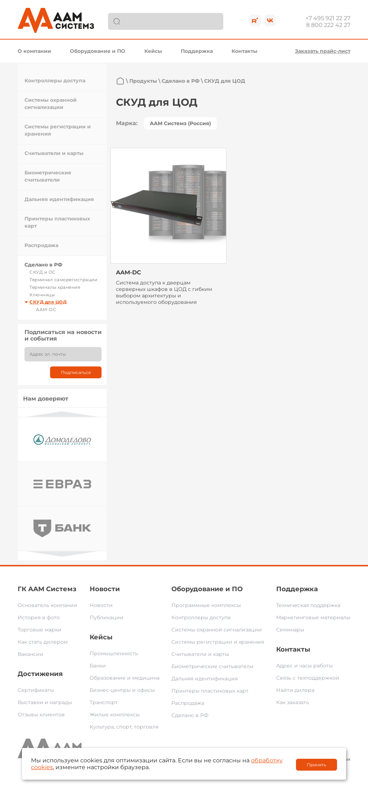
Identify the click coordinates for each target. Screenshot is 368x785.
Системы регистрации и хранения (217, 642)
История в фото (39, 617)
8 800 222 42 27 (328, 25)
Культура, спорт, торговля (124, 727)
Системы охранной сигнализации (216, 629)
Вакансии (30, 654)
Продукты (143, 81)
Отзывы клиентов (41, 714)
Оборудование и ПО (97, 51)
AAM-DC (46, 309)
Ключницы (42, 294)
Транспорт (104, 702)
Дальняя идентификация (59, 199)
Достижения (40, 674)
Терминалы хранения (55, 287)
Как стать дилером (43, 642)
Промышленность (114, 653)
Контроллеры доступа (54, 80)
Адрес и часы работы (304, 665)
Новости (105, 589)
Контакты (244, 51)
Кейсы (153, 51)
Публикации (107, 617)
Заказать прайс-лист (322, 51)
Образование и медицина (125, 678)
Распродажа (41, 245)
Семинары (290, 629)
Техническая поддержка (308, 605)
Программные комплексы (206, 605)
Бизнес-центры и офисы (122, 690)
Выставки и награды (45, 702)
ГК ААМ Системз (47, 589)
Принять (316, 764)
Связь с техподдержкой (307, 678)
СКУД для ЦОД (48, 302)
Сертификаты (36, 690)
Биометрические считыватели (212, 666)
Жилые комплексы (115, 714)
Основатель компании (47, 605)
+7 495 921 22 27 (327, 18)
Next (62, 554)
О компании (34, 51)
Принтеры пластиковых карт (209, 691)
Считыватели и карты (54, 153)
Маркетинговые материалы (313, 617)
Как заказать (292, 702)
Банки (98, 665)
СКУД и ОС (43, 272)
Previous (62, 414)
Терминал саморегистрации (63, 279)
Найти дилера (295, 690)
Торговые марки (40, 629)
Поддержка (197, 51)
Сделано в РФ (43, 264)
